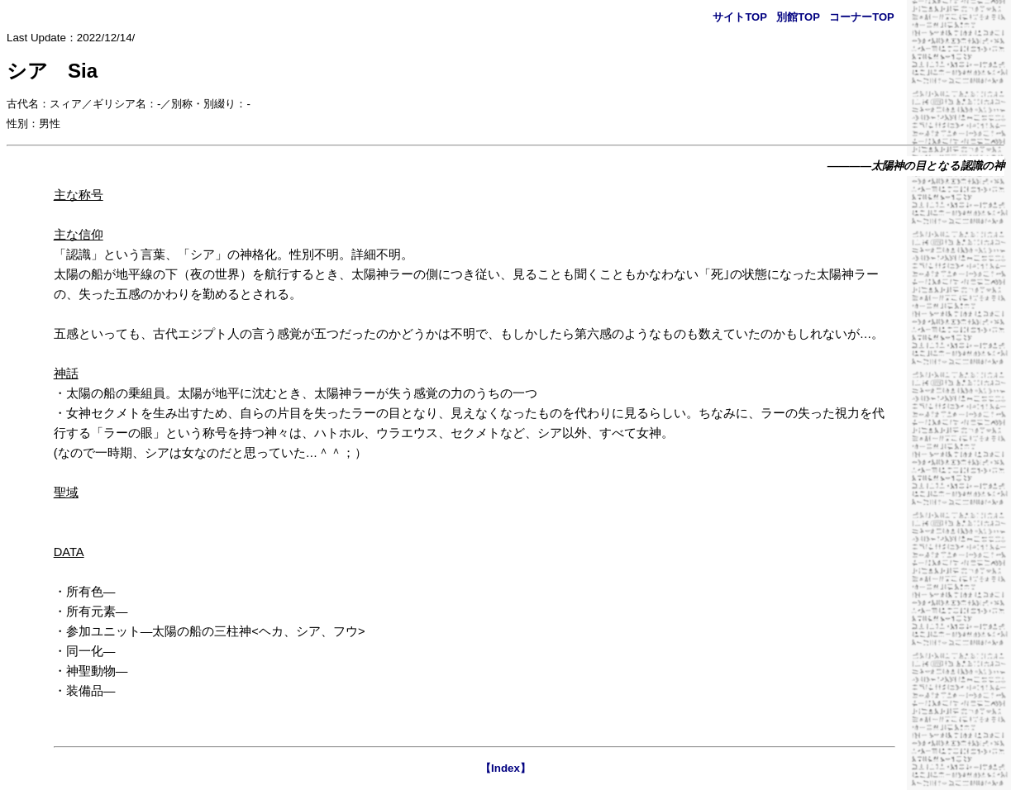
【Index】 (505, 768)
